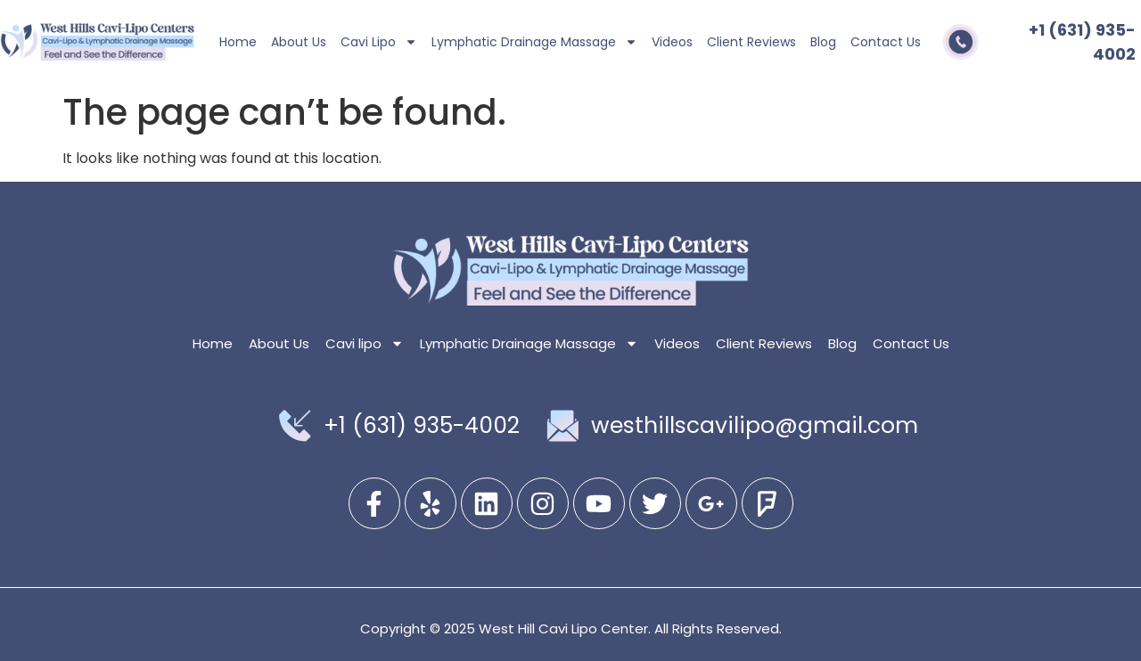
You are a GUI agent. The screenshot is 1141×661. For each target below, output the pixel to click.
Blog (823, 42)
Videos (672, 42)
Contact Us (885, 42)
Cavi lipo (379, 42)
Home (238, 42)
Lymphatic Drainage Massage (534, 42)
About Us (298, 42)
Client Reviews (751, 42)
